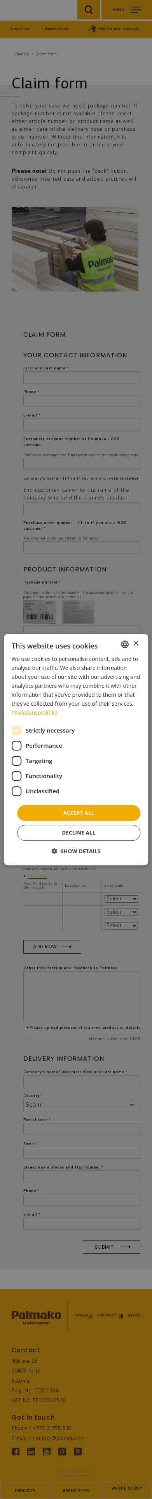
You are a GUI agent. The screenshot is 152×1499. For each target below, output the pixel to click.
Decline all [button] (78, 832)
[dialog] (76, 750)
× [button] (135, 644)
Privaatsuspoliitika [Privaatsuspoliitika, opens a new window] (35, 713)
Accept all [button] (78, 812)
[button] (76, 851)
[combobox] (125, 644)
